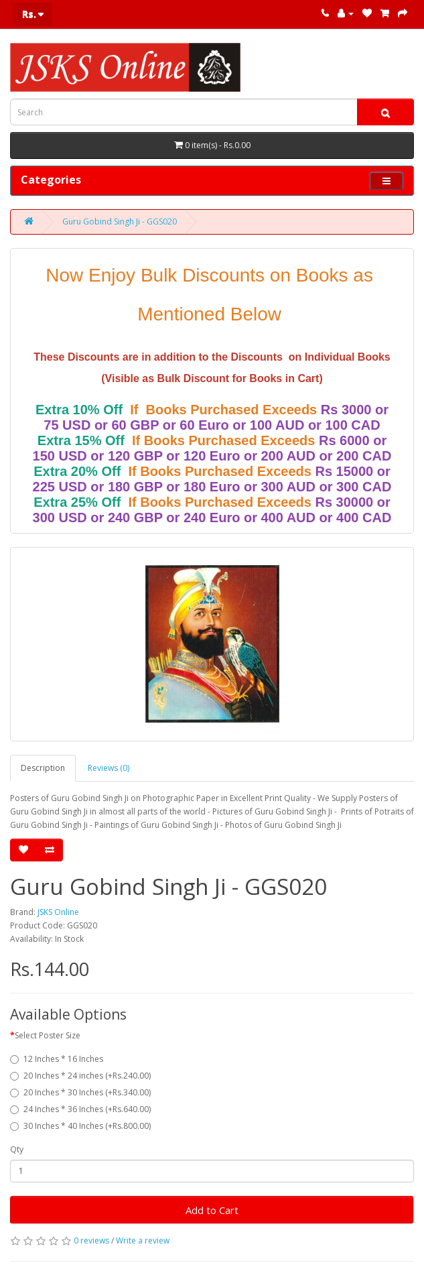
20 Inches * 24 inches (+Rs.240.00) (80, 1075)
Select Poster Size (47, 1035)
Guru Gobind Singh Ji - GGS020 (119, 221)
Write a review (142, 1240)
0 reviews (91, 1240)
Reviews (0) (108, 768)
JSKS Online (58, 912)
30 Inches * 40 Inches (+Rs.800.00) (80, 1126)
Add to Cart (212, 1210)
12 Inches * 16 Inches (56, 1059)
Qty (16, 1149)
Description (43, 768)
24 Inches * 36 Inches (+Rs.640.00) (80, 1109)
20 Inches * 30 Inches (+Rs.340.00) (80, 1092)
